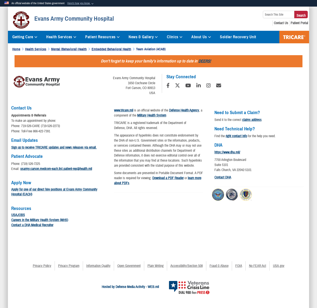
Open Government (129, 266)
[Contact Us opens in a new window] (281, 23)
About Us (201, 37)
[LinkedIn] (198, 86)
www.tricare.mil (123, 110)
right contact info (236, 136)
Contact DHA (222, 177)
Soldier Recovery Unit (238, 37)
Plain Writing (155, 266)
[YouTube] (188, 86)
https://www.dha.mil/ (227, 152)
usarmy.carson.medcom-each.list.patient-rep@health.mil (56, 169)
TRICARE (294, 37)
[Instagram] (208, 86)
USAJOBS (18, 215)
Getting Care (24, 37)
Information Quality (98, 266)
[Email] (218, 86)
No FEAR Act (257, 266)
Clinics (174, 37)
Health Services (61, 37)
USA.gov (278, 266)
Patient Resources (102, 37)
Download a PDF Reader (168, 178)
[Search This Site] (278, 14)
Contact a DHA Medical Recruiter (32, 225)
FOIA (238, 266)
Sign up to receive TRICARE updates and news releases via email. (54, 147)
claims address (252, 120)
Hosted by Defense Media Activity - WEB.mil (130, 287)
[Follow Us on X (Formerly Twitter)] (177, 86)
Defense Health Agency (184, 110)
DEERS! (204, 61)
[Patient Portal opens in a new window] (299, 23)
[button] (80, 3)
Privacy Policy (42, 266)
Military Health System (151, 115)
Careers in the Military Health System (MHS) (39, 220)
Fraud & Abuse (219, 266)
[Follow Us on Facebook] (168, 86)
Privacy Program (68, 266)
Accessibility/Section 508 (186, 266)
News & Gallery (143, 37)
